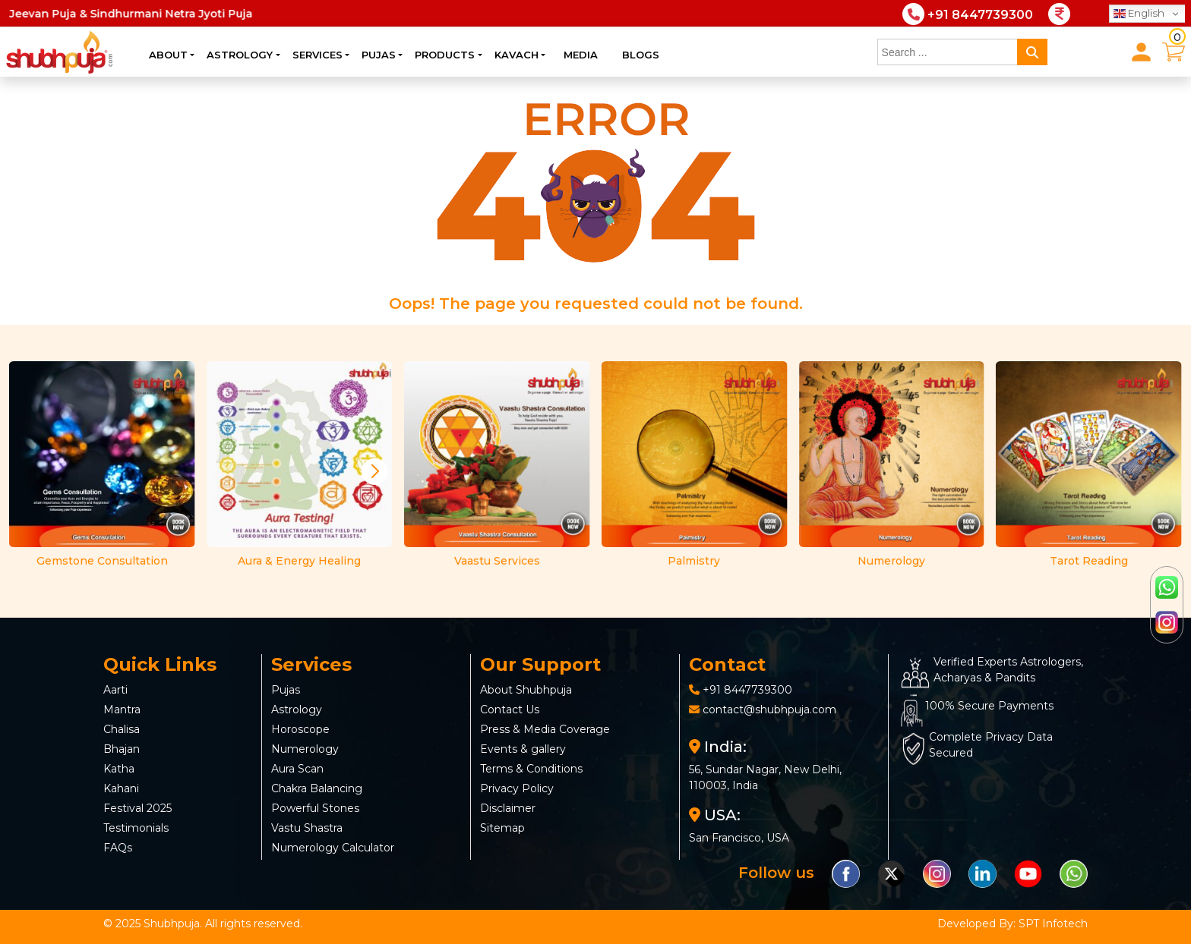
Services (317, 55)
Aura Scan (297, 769)
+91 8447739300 (747, 690)
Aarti (115, 690)
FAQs (117, 847)
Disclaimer (507, 808)
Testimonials (136, 828)
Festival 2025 (137, 808)
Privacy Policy (517, 788)
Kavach (516, 55)
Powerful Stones (315, 808)
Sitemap (502, 828)
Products (445, 55)
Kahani (121, 788)
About (168, 55)
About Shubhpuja (526, 690)
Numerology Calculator (332, 847)
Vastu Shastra (307, 828)
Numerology (305, 749)
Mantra (122, 709)
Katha (118, 769)
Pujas (379, 55)
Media (581, 55)
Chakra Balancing (316, 788)
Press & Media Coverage (545, 729)
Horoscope (300, 729)
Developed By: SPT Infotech (1012, 923)
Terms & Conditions (531, 769)
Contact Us (509, 709)
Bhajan (121, 749)
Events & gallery (523, 749)
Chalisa (121, 729)
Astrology (240, 55)
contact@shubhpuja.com (769, 709)
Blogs (640, 55)
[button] (375, 471)
